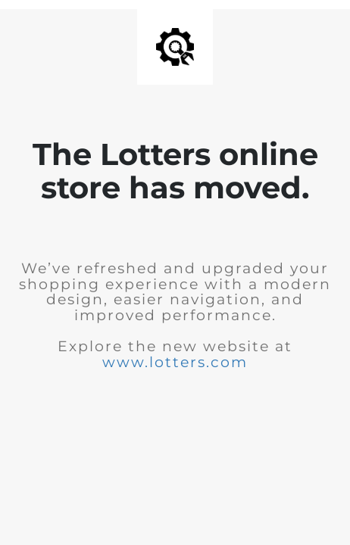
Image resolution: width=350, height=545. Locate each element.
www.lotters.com (175, 362)
